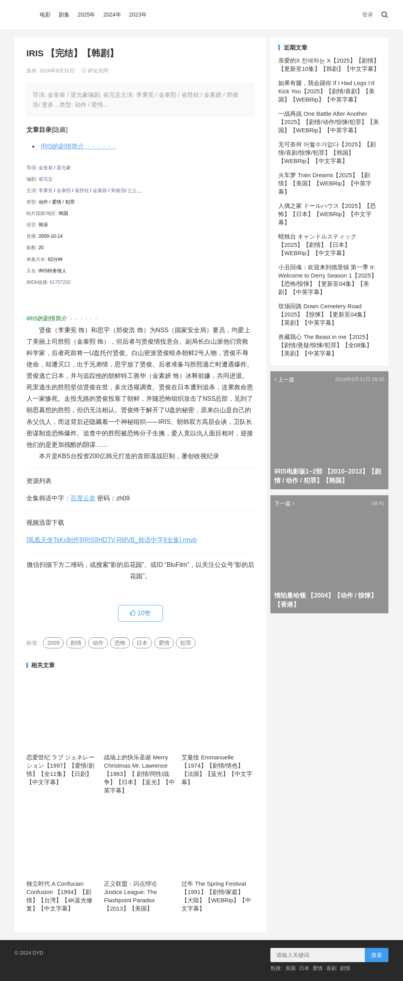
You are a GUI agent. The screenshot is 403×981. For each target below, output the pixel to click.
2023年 (138, 14)
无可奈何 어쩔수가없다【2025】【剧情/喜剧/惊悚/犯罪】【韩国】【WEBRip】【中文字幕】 (327, 152)
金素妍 (100, 190)
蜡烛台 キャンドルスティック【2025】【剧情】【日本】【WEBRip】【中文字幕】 (317, 244)
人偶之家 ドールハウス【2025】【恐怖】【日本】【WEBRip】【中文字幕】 (327, 214)
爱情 (164, 643)
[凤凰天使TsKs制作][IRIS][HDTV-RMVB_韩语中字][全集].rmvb (111, 540)
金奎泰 (46, 167)
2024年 (112, 14)
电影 (45, 14)
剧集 (64, 14)
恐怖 (120, 643)
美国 (290, 968)
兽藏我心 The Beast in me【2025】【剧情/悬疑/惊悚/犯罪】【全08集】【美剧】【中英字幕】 (325, 345)
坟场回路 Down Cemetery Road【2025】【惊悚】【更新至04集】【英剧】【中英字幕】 (323, 314)
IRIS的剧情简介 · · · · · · (78, 146)
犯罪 (185, 643)
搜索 (376, 955)
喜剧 (331, 968)
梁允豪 (64, 167)
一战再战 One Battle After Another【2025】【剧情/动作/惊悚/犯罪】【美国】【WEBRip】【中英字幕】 (328, 121)
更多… (135, 190)
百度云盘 (83, 498)
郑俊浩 (118, 190)
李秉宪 (46, 190)
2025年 (86, 14)
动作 (98, 643)
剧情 (75, 643)
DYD (23, 14)
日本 (142, 643)
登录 (367, 14)
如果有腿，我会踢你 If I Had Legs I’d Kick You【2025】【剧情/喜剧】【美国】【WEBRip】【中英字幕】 (326, 91)
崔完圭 (46, 179)
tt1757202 (60, 282)
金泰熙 (64, 190)
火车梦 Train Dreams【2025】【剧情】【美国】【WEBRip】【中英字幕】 (325, 183)
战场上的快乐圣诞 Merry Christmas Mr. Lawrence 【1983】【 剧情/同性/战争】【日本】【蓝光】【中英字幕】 (139, 774)
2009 (53, 643)
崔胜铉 (82, 190)
